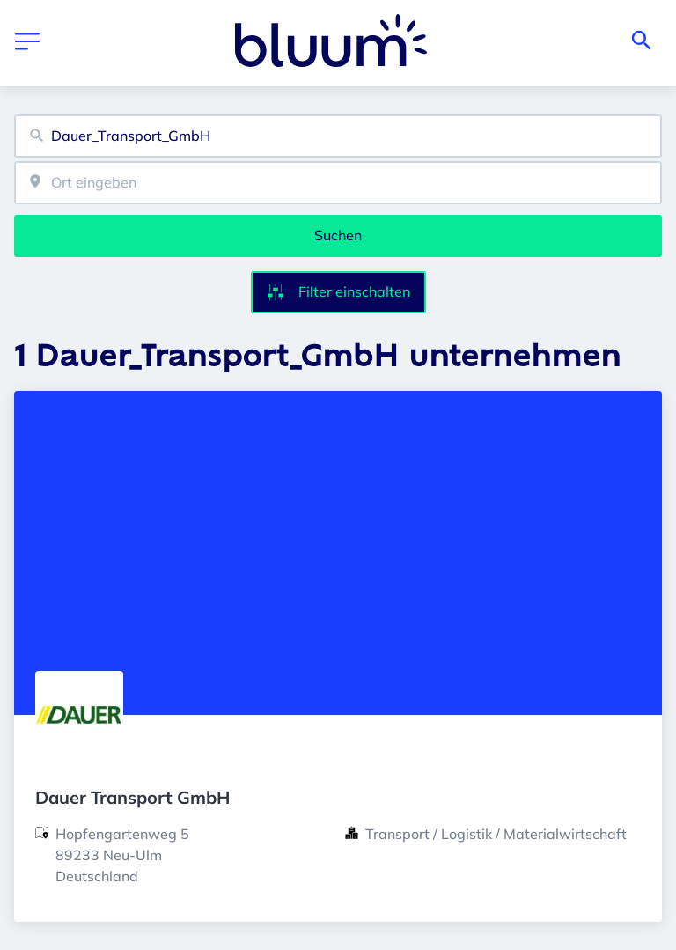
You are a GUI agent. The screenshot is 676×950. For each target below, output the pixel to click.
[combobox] (338, 136)
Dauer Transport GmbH (132, 797)
